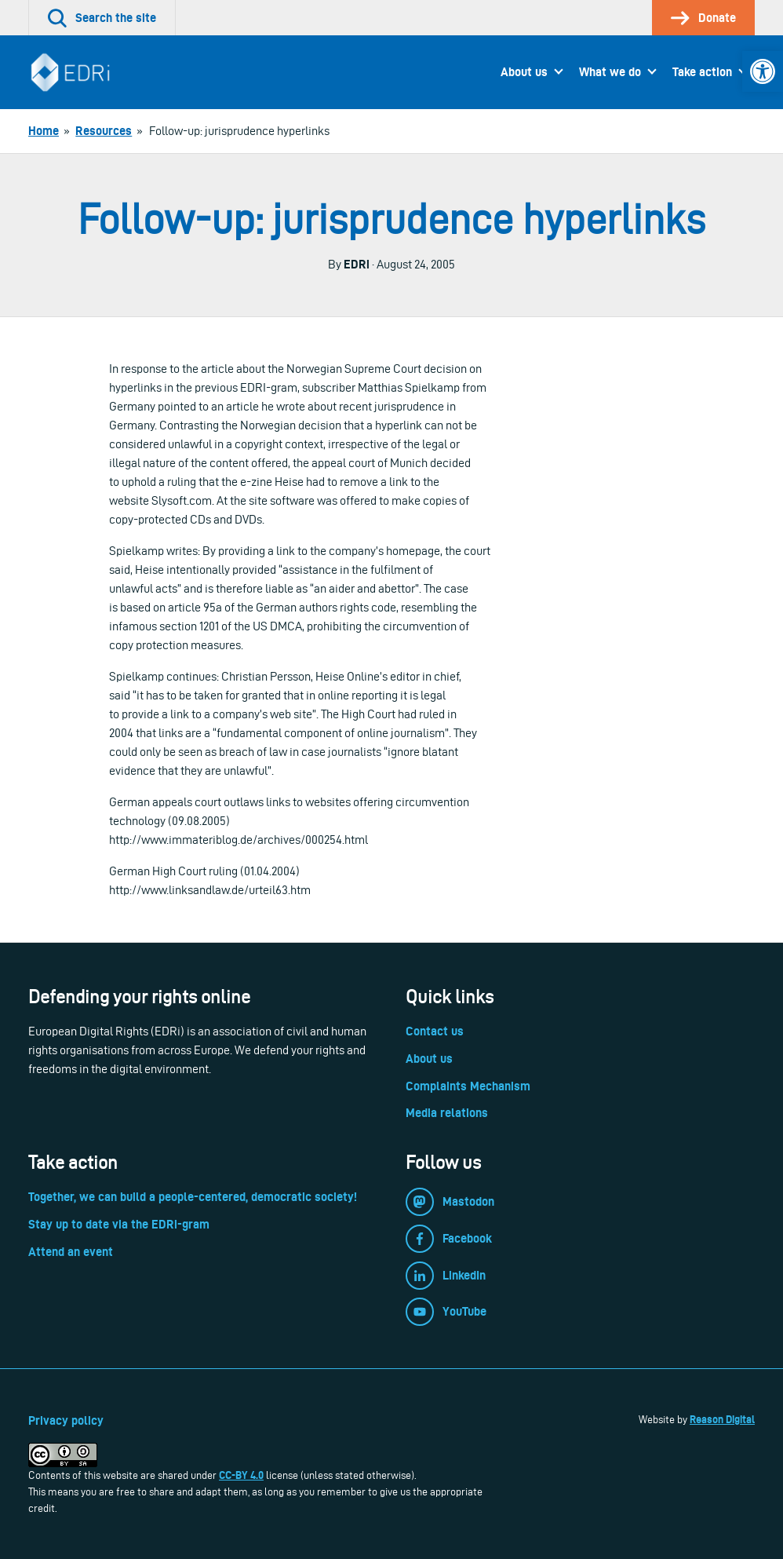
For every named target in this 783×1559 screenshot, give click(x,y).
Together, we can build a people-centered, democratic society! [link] (192, 1196)
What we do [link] (610, 71)
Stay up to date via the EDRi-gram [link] (118, 1224)
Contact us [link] (435, 1031)
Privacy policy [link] (66, 1420)
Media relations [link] (447, 1112)
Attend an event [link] (70, 1251)
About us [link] (524, 71)
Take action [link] (702, 71)
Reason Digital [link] (722, 1419)
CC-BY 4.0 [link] (241, 1475)
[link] (762, 71)
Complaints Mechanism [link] (468, 1086)
